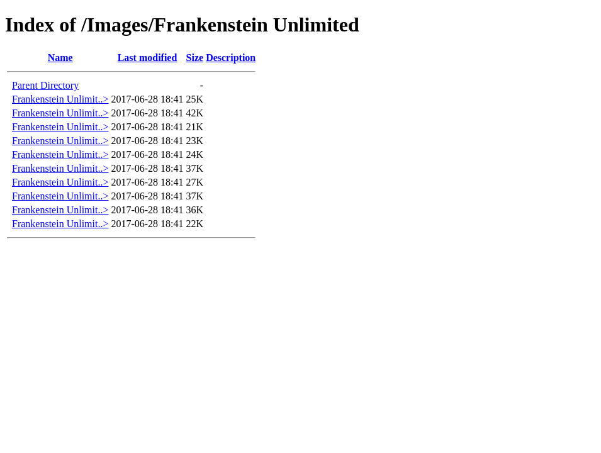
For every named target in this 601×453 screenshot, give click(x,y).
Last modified (147, 57)
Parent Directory (45, 85)
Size (195, 57)
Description (231, 57)
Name (60, 57)
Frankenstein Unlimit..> (60, 99)
